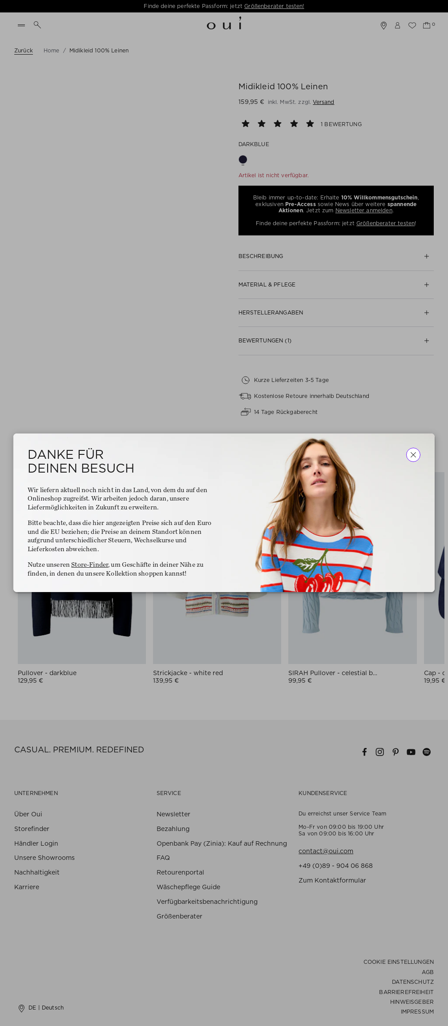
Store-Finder (89, 565)
